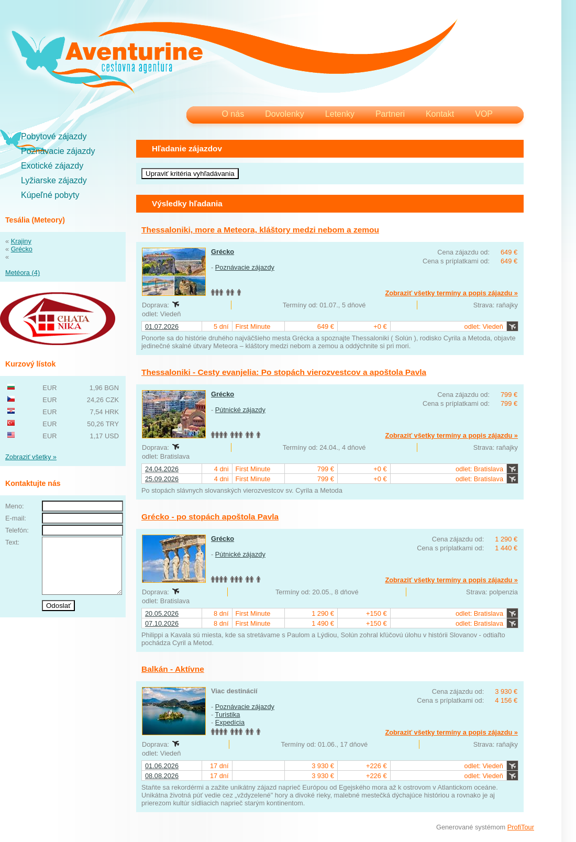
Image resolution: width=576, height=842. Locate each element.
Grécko (21, 249)
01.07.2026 (162, 326)
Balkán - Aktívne (172, 668)
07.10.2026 (162, 623)
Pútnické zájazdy (240, 410)
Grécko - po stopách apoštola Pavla (210, 516)
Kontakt (440, 113)
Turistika (227, 714)
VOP (484, 113)
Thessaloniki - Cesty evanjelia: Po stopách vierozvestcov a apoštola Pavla (283, 372)
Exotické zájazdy (52, 165)
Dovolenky (284, 113)
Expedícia (230, 722)
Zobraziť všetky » (31, 457)
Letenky (340, 113)
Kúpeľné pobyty (50, 195)
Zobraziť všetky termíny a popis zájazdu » (451, 293)
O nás (232, 113)
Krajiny (21, 241)
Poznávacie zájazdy (58, 151)
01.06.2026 (162, 766)
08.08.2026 (162, 776)
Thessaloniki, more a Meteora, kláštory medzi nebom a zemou (260, 229)
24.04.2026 (162, 469)
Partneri (390, 113)
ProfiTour (520, 827)
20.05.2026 (162, 613)
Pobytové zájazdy (53, 136)
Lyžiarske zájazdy (54, 180)
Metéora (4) (22, 272)
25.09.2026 (162, 479)
